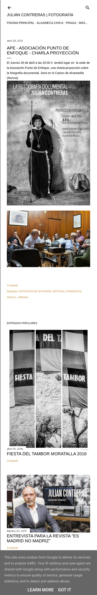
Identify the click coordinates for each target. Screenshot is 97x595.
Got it (64, 589)
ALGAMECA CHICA (50, 23)
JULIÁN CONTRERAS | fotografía (40, 15)
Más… (83, 23)
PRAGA (71, 23)
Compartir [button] (12, 285)
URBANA (23, 297)
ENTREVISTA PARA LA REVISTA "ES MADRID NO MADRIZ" (43, 538)
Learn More (41, 589)
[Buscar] (87, 7)
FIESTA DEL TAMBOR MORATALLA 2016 (47, 453)
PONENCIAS (73, 291)
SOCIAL (11, 297)
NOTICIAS (59, 291)
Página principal (20, 23)
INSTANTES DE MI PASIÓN (35, 291)
